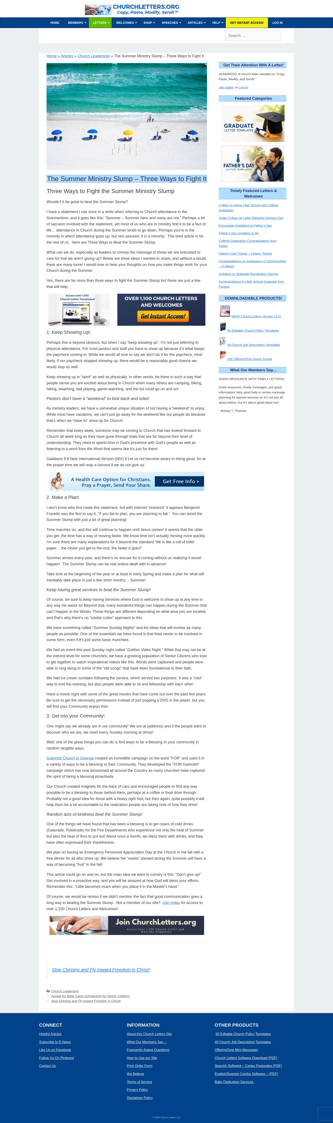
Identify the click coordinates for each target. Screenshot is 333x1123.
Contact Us (47, 1066)
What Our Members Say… (147, 1042)
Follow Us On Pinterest (56, 1058)
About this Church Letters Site (149, 1034)
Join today (171, 903)
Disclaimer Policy (140, 1098)
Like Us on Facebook (55, 1050)
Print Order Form (139, 1066)
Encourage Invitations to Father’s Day (245, 225)
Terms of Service (139, 1082)
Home (52, 56)
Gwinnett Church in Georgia (70, 758)
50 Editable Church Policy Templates (253, 330)
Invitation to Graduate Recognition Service (248, 274)
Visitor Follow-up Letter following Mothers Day (251, 218)
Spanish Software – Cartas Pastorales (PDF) (248, 1066)
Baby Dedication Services (234, 1082)
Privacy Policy (137, 1090)
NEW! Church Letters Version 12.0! (256, 316)
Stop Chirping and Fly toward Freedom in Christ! (101, 969)
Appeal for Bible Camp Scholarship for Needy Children (90, 996)
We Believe (135, 1074)
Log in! (243, 87)
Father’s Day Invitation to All (238, 233)
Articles (67, 56)
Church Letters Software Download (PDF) (246, 1058)
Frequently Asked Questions (148, 1050)
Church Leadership (94, 56)
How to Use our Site (142, 1058)
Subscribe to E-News (55, 1042)
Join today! (226, 87)
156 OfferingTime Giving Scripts (249, 359)
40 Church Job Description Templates (253, 345)
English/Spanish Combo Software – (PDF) (246, 1074)
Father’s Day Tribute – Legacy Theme (245, 253)
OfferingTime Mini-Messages (236, 1050)
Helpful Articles (50, 1034)
